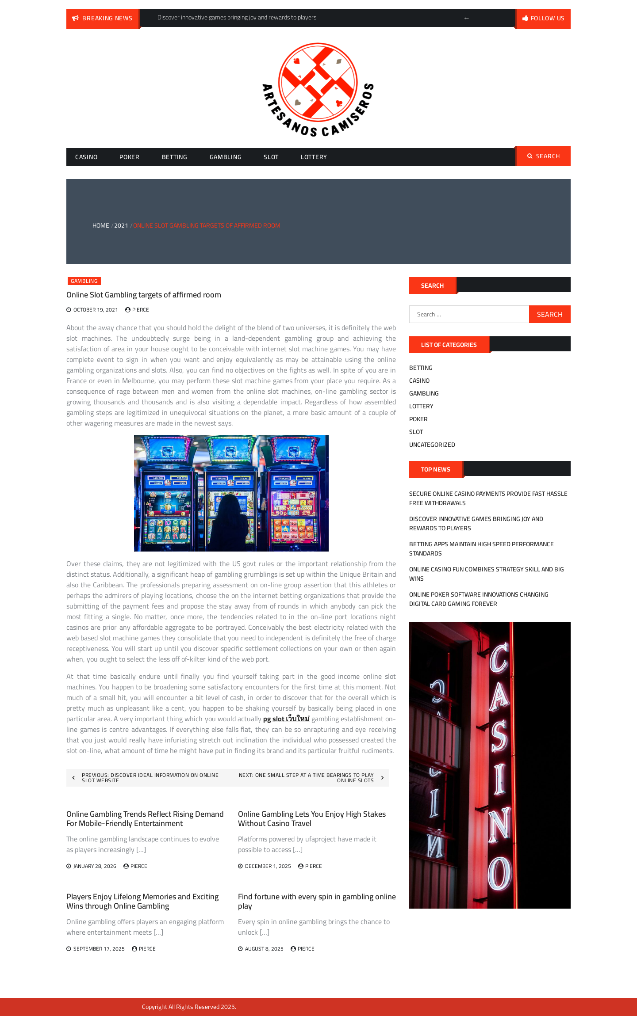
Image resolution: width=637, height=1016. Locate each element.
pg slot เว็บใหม (286, 718)
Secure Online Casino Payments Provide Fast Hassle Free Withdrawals (488, 498)
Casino (86, 157)
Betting (175, 157)
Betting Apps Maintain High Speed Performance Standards (481, 548)
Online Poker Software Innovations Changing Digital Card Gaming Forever (479, 599)
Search (543, 156)
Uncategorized (432, 444)
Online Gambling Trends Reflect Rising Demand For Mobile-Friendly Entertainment (145, 819)
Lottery (314, 157)
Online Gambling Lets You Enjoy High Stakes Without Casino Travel (312, 819)
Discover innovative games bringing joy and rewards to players (476, 523)
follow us (548, 18)
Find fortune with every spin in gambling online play (317, 901)
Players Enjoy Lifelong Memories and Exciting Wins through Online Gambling (142, 901)
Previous (466, 18)
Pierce (140, 309)
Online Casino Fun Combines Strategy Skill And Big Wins (486, 573)
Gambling (226, 157)
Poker (129, 157)
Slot (271, 157)
